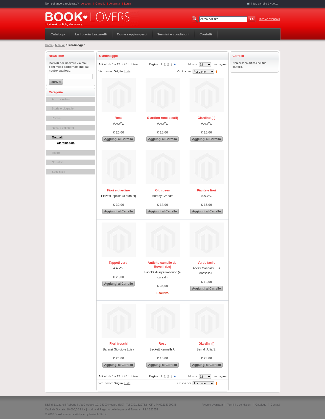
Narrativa (57, 162)
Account (86, 3)
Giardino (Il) (207, 118)
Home (49, 45)
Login (127, 3)
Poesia (56, 118)
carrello (262, 3)
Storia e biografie (63, 108)
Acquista (114, 3)
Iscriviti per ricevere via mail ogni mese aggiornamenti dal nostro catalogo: (69, 66)
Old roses (162, 190)
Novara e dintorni (63, 127)
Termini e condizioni (239, 404)
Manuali (60, 45)
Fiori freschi (118, 343)
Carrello (100, 3)
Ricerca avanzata (269, 18)
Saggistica (58, 171)
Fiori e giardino (118, 190)
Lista (127, 71)
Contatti (275, 404)
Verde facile (206, 262)
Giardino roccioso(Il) (162, 118)
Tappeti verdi (118, 262)
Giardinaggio (66, 142)
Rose (119, 118)
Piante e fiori (206, 190)
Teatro (56, 152)
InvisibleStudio (98, 414)
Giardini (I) (207, 343)
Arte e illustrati (61, 99)
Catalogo (58, 34)
